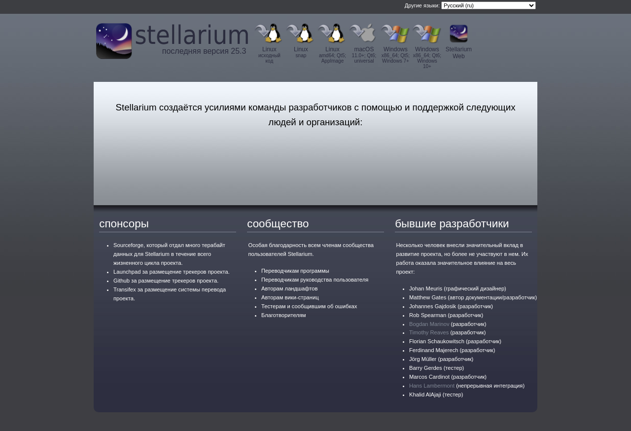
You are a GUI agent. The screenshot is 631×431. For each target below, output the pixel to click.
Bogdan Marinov (429, 324)
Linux (269, 55)
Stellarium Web (459, 53)
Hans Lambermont (432, 386)
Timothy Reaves (429, 332)
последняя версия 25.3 (204, 51)
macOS (364, 55)
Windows (395, 55)
